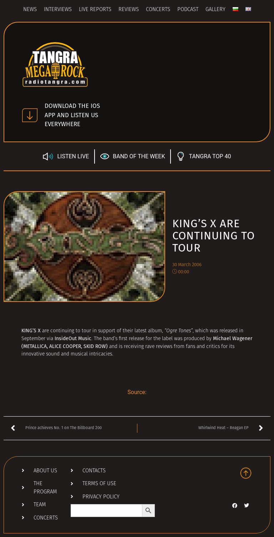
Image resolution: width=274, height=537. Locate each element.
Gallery (215, 10)
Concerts (158, 10)
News (30, 10)
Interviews (58, 10)
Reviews (128, 10)
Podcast (187, 10)
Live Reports (95, 10)
